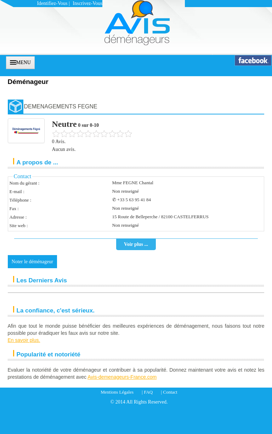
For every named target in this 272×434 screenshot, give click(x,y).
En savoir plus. (24, 340)
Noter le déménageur (32, 261)
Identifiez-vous (52, 3)
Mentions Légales (117, 392)
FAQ (148, 392)
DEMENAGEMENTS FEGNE (60, 106)
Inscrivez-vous (87, 3)
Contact (170, 392)
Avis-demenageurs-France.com (122, 377)
